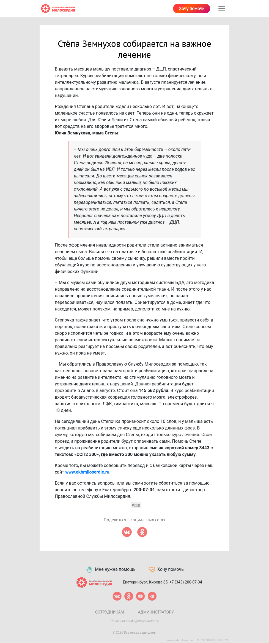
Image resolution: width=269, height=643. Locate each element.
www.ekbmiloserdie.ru (87, 472)
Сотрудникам (109, 612)
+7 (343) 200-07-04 (185, 582)
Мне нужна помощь (110, 570)
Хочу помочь (191, 9)
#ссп (135, 505)
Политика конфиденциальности (134, 621)
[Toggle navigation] (221, 8)
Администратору (156, 612)
